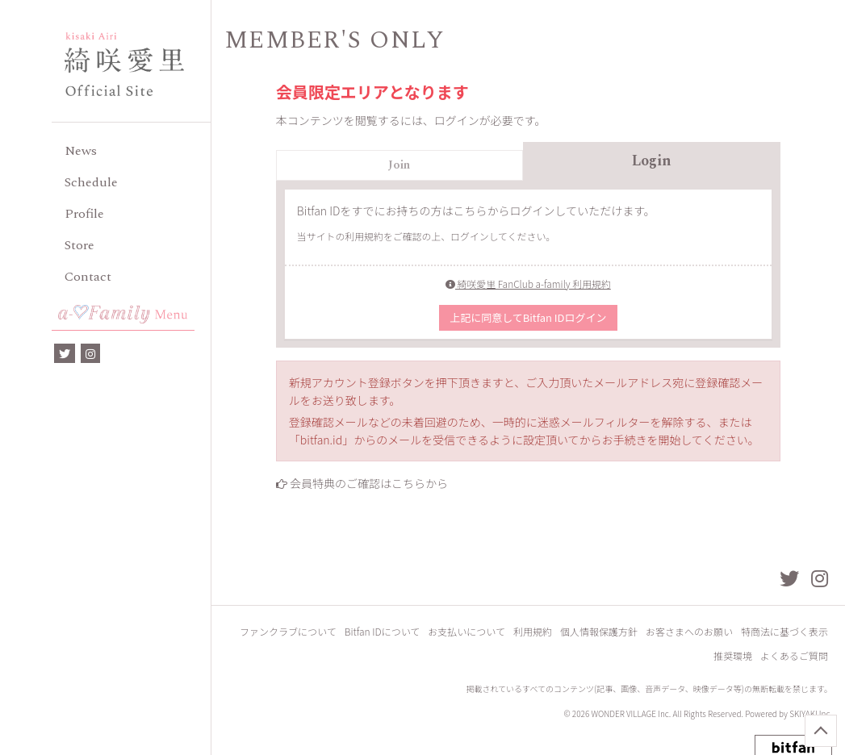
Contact (88, 276)
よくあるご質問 (794, 655)
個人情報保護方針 (599, 631)
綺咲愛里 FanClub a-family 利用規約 (528, 283)
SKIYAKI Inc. (810, 713)
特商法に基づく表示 (784, 631)
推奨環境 (732, 655)
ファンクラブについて (288, 631)
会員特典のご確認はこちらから (369, 483)
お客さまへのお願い (689, 631)
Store (79, 245)
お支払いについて (466, 631)
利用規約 (532, 631)
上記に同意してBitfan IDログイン (528, 317)
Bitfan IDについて (382, 631)
